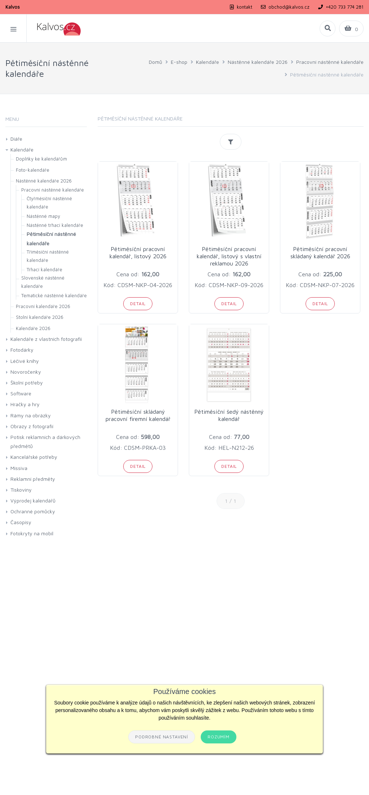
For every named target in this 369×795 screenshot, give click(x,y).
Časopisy (20, 522)
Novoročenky (25, 372)
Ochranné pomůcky (32, 511)
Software (20, 393)
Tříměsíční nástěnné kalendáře (48, 256)
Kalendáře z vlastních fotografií (46, 339)
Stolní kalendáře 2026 (39, 317)
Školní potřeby (26, 382)
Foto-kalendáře (32, 170)
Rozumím (219, 736)
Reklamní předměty (32, 479)
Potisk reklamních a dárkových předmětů (45, 441)
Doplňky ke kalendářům (41, 159)
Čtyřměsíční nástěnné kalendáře (49, 203)
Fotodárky (22, 350)
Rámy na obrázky (30, 415)
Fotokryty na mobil (31, 533)
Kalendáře (207, 62)
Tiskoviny (21, 490)
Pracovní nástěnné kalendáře (330, 62)
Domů (155, 62)
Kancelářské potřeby (33, 457)
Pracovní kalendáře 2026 (43, 306)
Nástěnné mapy (43, 216)
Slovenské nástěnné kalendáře (43, 282)
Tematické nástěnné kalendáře (54, 295)
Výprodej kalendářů (32, 500)
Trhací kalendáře (44, 269)
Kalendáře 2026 (33, 328)
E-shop (179, 62)
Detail (138, 303)
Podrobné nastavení (161, 736)
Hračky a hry (25, 404)
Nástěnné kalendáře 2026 (258, 62)
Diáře (16, 139)
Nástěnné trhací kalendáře (55, 225)
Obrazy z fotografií (31, 426)
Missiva (18, 468)
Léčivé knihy (24, 361)
